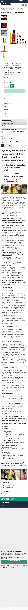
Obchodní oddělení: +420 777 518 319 (8, 499)
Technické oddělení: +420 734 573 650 (8, 498)
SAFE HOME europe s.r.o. (6, 4)
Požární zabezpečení (13, 8)
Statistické (16, 565)
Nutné (3, 565)
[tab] (2, 145)
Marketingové (5, 567)
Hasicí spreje (20, 8)
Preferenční (10, 565)
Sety (11, 9)
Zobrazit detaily (25, 566)
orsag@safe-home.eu (12, 493)
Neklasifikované (14, 567)
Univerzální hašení (5, 9)
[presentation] (2, 145)
